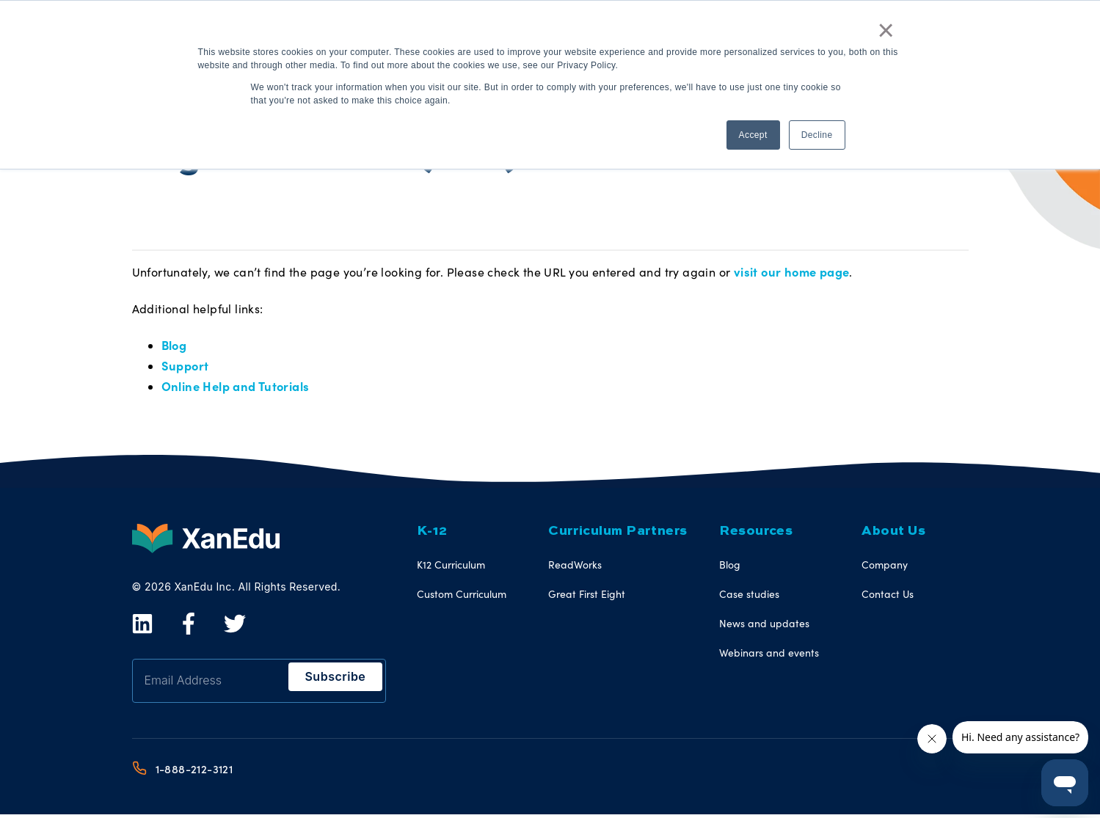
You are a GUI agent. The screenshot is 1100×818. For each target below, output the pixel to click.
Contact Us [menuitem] (888, 597)
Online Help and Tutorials (233, 389)
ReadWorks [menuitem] (575, 567)
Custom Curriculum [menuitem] (461, 597)
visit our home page (790, 272)
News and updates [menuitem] (764, 626)
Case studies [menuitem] (749, 597)
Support (184, 367)
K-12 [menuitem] (432, 534)
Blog (174, 346)
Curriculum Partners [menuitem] (612, 534)
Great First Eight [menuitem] (586, 597)
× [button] (888, 27)
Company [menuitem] (885, 567)
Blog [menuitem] (729, 567)
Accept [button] (753, 131)
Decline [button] (817, 131)
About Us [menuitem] (893, 534)
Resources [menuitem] (756, 534)
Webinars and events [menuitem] (769, 655)
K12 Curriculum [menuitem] (451, 567)
